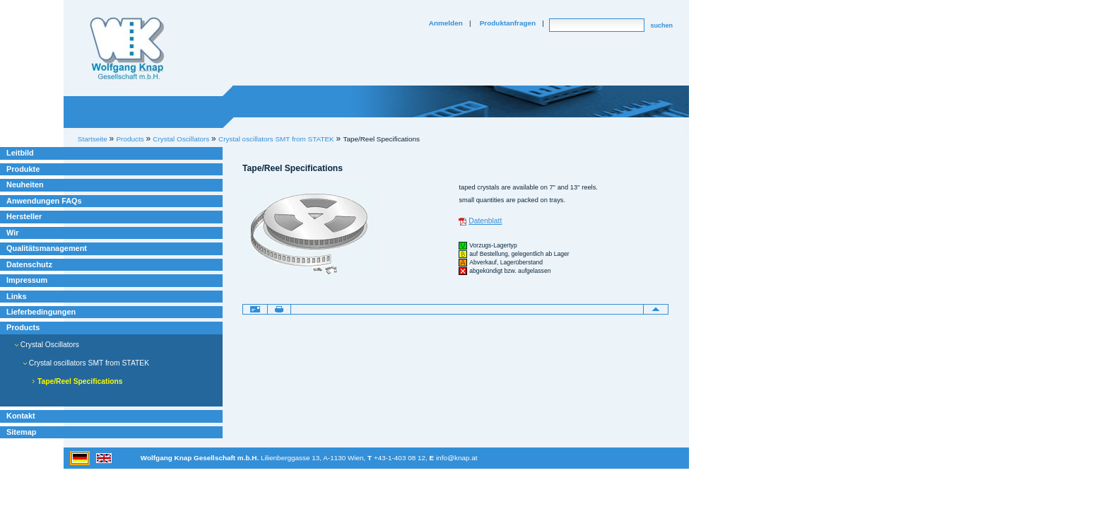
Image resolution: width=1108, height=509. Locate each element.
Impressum (26, 280)
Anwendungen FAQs (44, 201)
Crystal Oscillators (47, 345)
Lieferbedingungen (41, 312)
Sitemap (21, 432)
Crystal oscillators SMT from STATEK (276, 139)
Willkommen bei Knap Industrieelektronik (127, 49)
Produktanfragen (508, 23)
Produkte (23, 169)
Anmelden (446, 23)
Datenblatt (485, 221)
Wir (12, 232)
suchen (661, 25)
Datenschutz (29, 264)
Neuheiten (25, 184)
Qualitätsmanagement (46, 248)
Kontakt (20, 415)
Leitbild (20, 152)
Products (23, 327)
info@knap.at (457, 458)
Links (16, 296)
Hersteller (24, 216)
